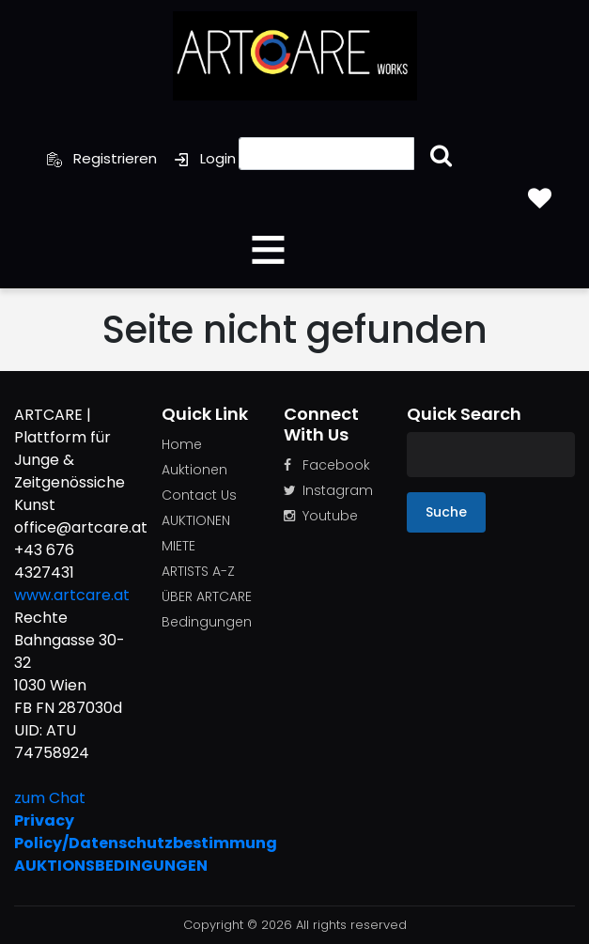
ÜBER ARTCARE (207, 596)
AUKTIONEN (196, 520)
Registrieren (102, 158)
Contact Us (199, 495)
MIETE (178, 545)
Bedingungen (207, 621)
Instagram (328, 490)
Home (182, 444)
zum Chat (49, 798)
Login (205, 158)
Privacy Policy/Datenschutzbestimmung (73, 832)
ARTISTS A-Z (198, 571)
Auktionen (194, 469)
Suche (446, 512)
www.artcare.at (72, 595)
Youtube (321, 515)
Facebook (327, 465)
